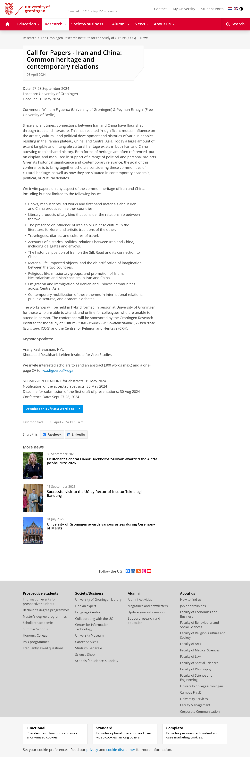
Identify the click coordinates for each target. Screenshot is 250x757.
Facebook (53, 435)
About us (187, 594)
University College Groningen (201, 687)
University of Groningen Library (98, 600)
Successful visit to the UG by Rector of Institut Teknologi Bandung (94, 494)
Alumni (134, 594)
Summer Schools (35, 630)
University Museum (89, 636)
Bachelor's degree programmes (46, 611)
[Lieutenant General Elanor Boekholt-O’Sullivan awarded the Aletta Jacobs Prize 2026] (33, 466)
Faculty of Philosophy (195, 670)
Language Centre (87, 613)
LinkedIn (78, 435)
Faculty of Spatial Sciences (199, 664)
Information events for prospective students (39, 602)
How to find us (190, 600)
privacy (92, 749)
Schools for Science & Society (96, 662)
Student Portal (213, 8)
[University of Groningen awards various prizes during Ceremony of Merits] (33, 531)
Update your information (146, 613)
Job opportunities (193, 607)
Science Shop (85, 655)
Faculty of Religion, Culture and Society (203, 636)
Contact (160, 8)
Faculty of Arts (190, 645)
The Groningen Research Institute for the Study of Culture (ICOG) (88, 38)
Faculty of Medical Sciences (200, 651)
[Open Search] (235, 24)
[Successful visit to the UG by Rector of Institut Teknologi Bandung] (33, 499)
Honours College (35, 636)
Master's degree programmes (45, 617)
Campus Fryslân (192, 693)
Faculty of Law (190, 657)
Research (30, 38)
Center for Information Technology (92, 628)
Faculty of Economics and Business (198, 615)
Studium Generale (88, 649)
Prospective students (40, 594)
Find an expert (85, 607)
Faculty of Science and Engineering (196, 678)
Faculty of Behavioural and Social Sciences (199, 625)
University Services (194, 700)
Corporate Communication (200, 712)
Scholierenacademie (38, 624)
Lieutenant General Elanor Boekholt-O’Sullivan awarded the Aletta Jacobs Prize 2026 (102, 462)
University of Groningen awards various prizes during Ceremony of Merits (101, 527)
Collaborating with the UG (94, 619)
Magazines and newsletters (148, 607)
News (144, 38)
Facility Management (195, 706)
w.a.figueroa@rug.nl (58, 370)
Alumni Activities (140, 600)
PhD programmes (36, 643)
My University (184, 8)
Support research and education (144, 621)
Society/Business (89, 594)
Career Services (86, 643)
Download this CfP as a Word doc (54, 409)
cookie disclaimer (120, 749)
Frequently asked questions (43, 649)
